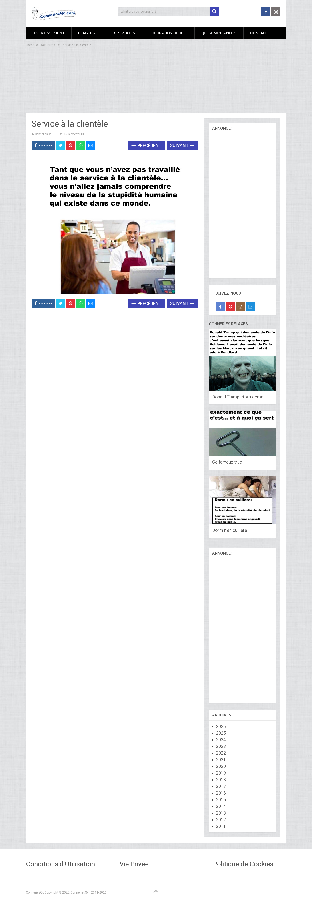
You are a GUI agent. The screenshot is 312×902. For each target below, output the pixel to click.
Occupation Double (168, 33)
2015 (221, 799)
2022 (221, 753)
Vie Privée (134, 864)
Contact (259, 33)
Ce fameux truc (227, 462)
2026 (221, 726)
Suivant (182, 145)
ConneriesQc (43, 134)
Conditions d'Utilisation (60, 864)
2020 (221, 766)
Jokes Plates (121, 33)
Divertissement (49, 33)
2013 (221, 813)
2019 (221, 773)
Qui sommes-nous (219, 33)
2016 (221, 793)
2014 (221, 806)
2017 (221, 786)
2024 (221, 739)
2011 (221, 826)
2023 (221, 746)
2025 (221, 733)
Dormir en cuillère (229, 530)
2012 (221, 819)
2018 (221, 779)
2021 (221, 759)
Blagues (86, 33)
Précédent (146, 145)
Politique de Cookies (243, 864)
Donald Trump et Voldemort (239, 397)
